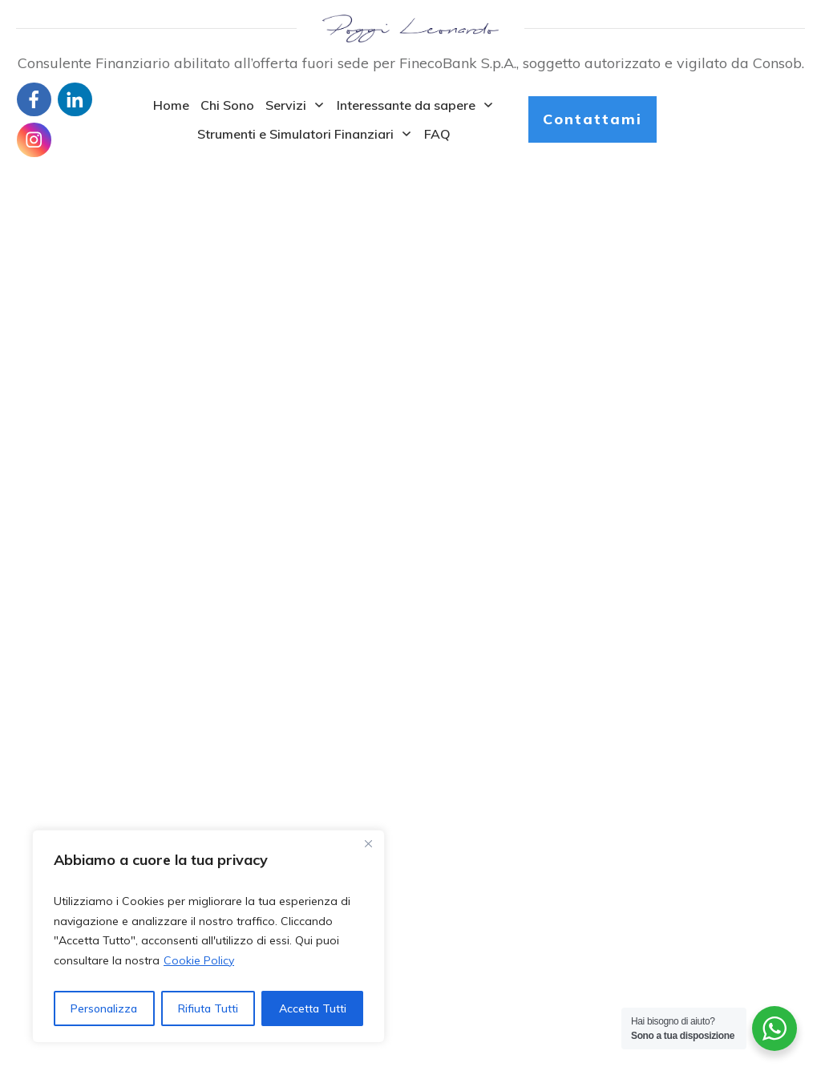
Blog (29, 792)
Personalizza (104, 1008)
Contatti (38, 812)
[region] (208, 936)
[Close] (368, 843)
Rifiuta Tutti (208, 1008)
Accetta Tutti (312, 1008)
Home (33, 773)
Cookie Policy (199, 960)
